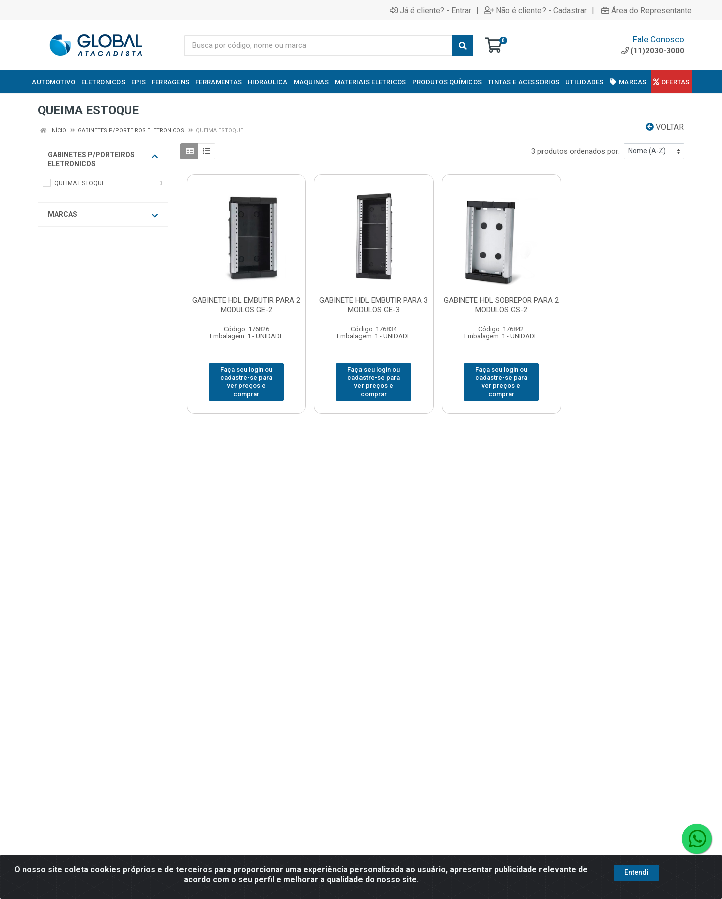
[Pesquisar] (462, 45)
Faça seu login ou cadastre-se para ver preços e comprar (246, 382)
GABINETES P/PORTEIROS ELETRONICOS (103, 159)
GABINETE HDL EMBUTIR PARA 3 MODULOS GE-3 (373, 305)
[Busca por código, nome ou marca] (318, 45)
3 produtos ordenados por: (575, 151)
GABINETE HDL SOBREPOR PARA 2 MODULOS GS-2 (501, 305)
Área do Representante (646, 10)
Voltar (665, 127)
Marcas (103, 214)
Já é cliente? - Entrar (430, 10)
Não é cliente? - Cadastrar (535, 10)
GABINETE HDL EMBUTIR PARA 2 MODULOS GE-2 (246, 305)
